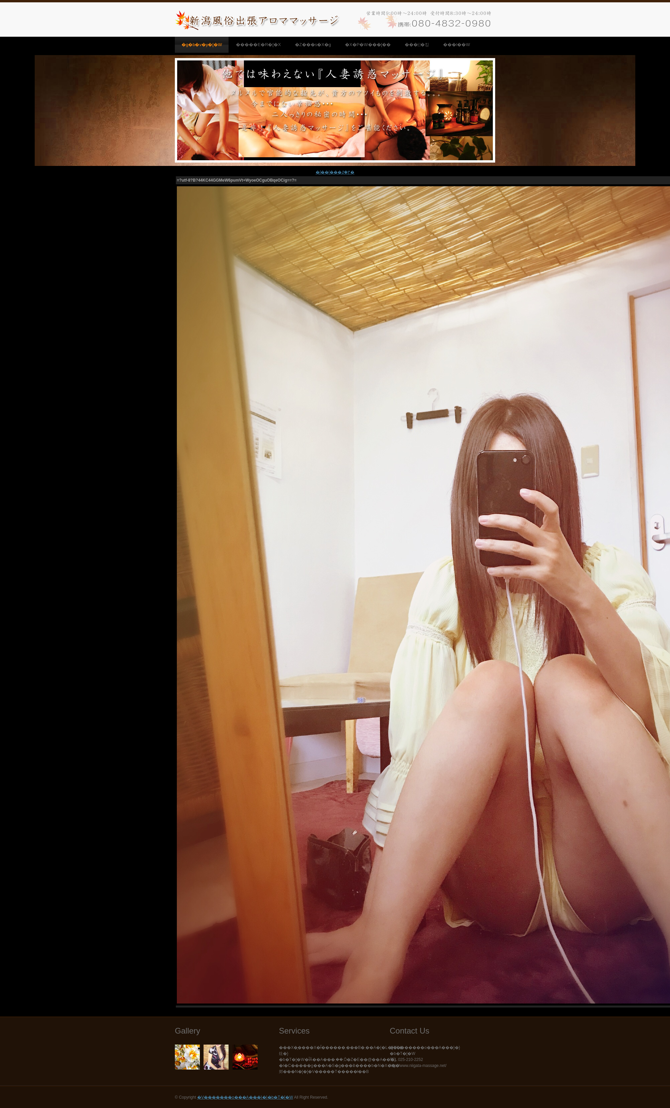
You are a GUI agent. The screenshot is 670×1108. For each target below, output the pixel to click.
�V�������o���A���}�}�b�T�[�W (245, 1097)
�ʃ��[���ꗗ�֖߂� (335, 172)
